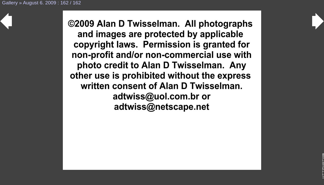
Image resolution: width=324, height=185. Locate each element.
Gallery (10, 2)
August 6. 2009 (39, 2)
